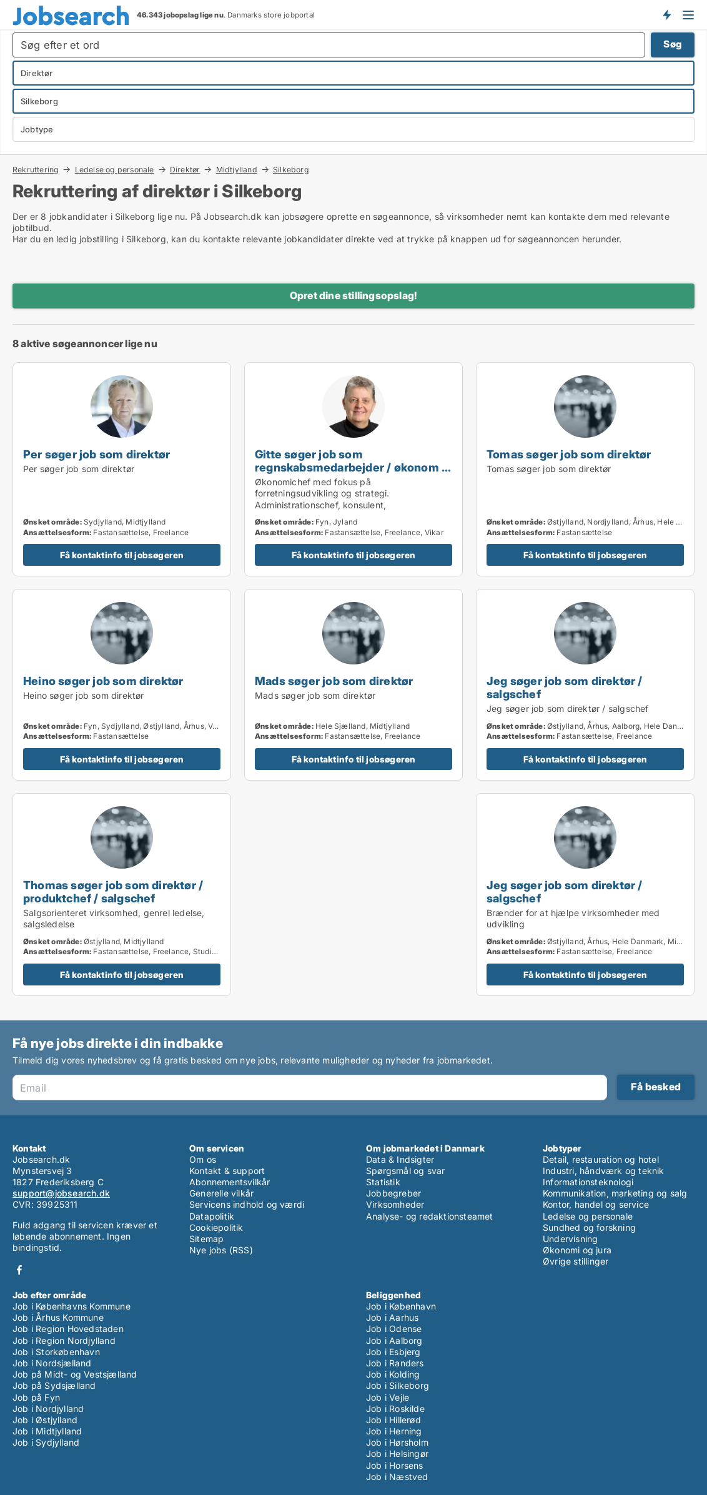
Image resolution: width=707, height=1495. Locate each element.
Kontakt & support (227, 1170)
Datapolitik (211, 1216)
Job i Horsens (394, 1465)
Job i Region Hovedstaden (68, 1328)
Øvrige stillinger (575, 1261)
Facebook (19, 1270)
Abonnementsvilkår (229, 1182)
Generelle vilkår (221, 1193)
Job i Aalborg (394, 1340)
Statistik (383, 1182)
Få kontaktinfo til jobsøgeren (122, 555)
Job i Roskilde (395, 1408)
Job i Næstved (397, 1476)
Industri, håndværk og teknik (604, 1170)
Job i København (401, 1306)
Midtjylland (236, 169)
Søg (672, 44)
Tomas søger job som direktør (569, 454)
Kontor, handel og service (596, 1204)
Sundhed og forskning (589, 1227)
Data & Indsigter (400, 1159)
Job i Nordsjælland (52, 1363)
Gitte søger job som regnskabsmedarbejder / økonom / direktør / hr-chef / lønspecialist (350, 467)
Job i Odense (394, 1328)
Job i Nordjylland (48, 1408)
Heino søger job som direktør (103, 681)
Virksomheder (395, 1204)
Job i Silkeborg (397, 1385)
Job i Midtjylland (47, 1431)
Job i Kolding (393, 1374)
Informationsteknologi (588, 1182)
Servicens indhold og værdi (246, 1204)
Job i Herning (394, 1431)
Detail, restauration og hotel (601, 1159)
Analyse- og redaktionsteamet (429, 1216)
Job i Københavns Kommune (71, 1306)
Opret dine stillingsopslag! (353, 295)
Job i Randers (395, 1363)
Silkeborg (291, 170)
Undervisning (570, 1238)
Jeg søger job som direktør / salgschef (565, 687)
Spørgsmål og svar (405, 1170)
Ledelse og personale (114, 169)
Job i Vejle (387, 1397)
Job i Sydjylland (45, 1442)
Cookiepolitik (216, 1227)
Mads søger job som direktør (334, 681)
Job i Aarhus (392, 1317)
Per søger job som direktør (96, 454)
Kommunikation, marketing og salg (615, 1193)
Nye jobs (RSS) (221, 1250)
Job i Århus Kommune (58, 1317)
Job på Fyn (36, 1397)
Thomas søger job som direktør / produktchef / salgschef (113, 891)
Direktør (185, 169)
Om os (202, 1159)
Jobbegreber (393, 1193)
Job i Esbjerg (393, 1351)
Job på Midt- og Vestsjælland (74, 1374)
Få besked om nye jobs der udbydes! (666, 14)
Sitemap (206, 1238)
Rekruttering (35, 169)
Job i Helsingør (397, 1453)
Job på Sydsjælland (54, 1385)
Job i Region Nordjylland (64, 1340)
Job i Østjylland (44, 1419)
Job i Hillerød (393, 1419)
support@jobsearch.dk (61, 1193)
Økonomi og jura (577, 1250)
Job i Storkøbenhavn (56, 1351)
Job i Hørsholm (397, 1442)
